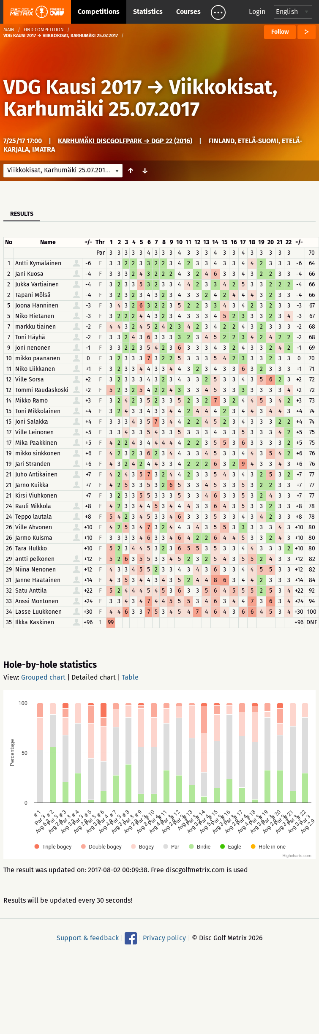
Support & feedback (88, 938)
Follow (280, 31)
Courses (188, 12)
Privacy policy (164, 938)
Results (21, 214)
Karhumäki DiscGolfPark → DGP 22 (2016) (125, 141)
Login (257, 12)
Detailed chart (93, 677)
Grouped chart (43, 677)
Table (130, 677)
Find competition (44, 30)
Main (8, 30)
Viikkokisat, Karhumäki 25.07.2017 (140, 98)
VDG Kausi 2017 (72, 87)
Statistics (148, 12)
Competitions (99, 12)
